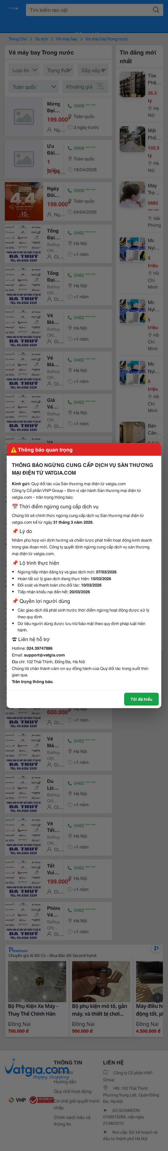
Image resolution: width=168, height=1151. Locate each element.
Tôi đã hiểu (141, 699)
